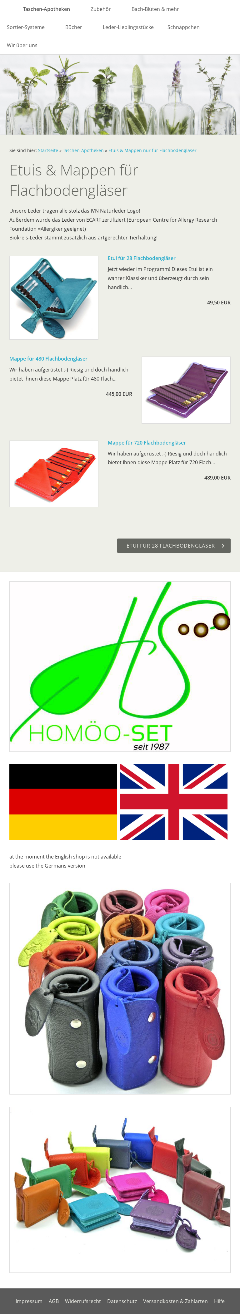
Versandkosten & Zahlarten (175, 1301)
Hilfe (219, 1301)
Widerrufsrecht (83, 1301)
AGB (54, 1301)
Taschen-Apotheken (83, 150)
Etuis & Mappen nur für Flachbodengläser (152, 150)
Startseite (48, 150)
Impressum (29, 1301)
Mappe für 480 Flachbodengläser (48, 358)
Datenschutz (122, 1301)
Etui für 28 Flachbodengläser (142, 258)
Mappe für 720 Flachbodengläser (147, 442)
